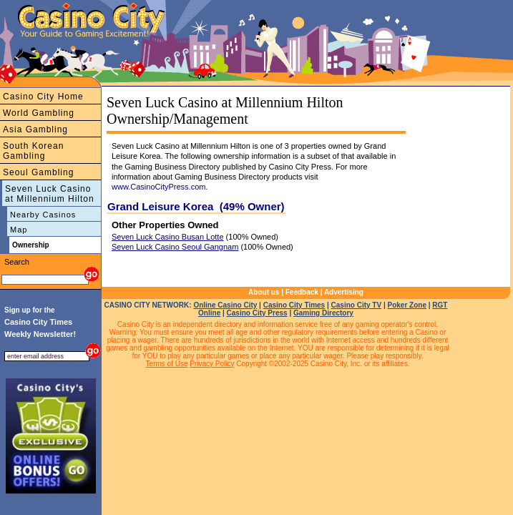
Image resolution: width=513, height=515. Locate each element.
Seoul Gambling (38, 172)
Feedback (301, 292)
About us (263, 292)
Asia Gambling (35, 129)
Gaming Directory (323, 313)
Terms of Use (167, 364)
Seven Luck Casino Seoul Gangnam (175, 246)
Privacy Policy (212, 364)
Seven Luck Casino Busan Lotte (168, 236)
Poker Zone (406, 305)
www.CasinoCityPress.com (158, 186)
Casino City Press (257, 313)
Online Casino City (225, 305)
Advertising (343, 292)
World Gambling (38, 113)
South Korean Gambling (33, 151)
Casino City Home (43, 97)
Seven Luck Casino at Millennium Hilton (49, 194)
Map (18, 229)
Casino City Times (294, 305)
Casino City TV (356, 305)
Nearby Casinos (43, 214)
